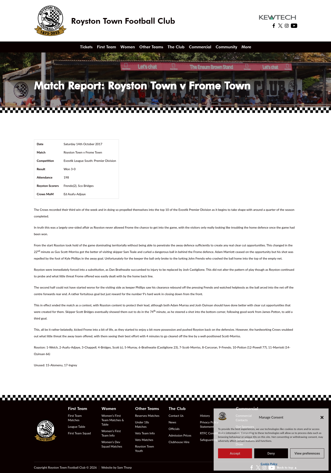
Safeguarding (209, 440)
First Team (106, 47)
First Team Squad (79, 433)
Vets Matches (144, 440)
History (205, 415)
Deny (271, 453)
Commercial (200, 47)
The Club (176, 47)
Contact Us (176, 415)
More (246, 47)
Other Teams (151, 47)
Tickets (86, 47)
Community (226, 47)
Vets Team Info (145, 433)
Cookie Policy (269, 464)
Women (127, 47)
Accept (235, 453)
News (172, 422)
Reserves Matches (147, 415)
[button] (322, 417)
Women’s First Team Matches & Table (113, 420)
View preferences (307, 453)
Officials (174, 429)
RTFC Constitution (212, 433)
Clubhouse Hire (179, 442)
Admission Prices (180, 435)
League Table (76, 426)
